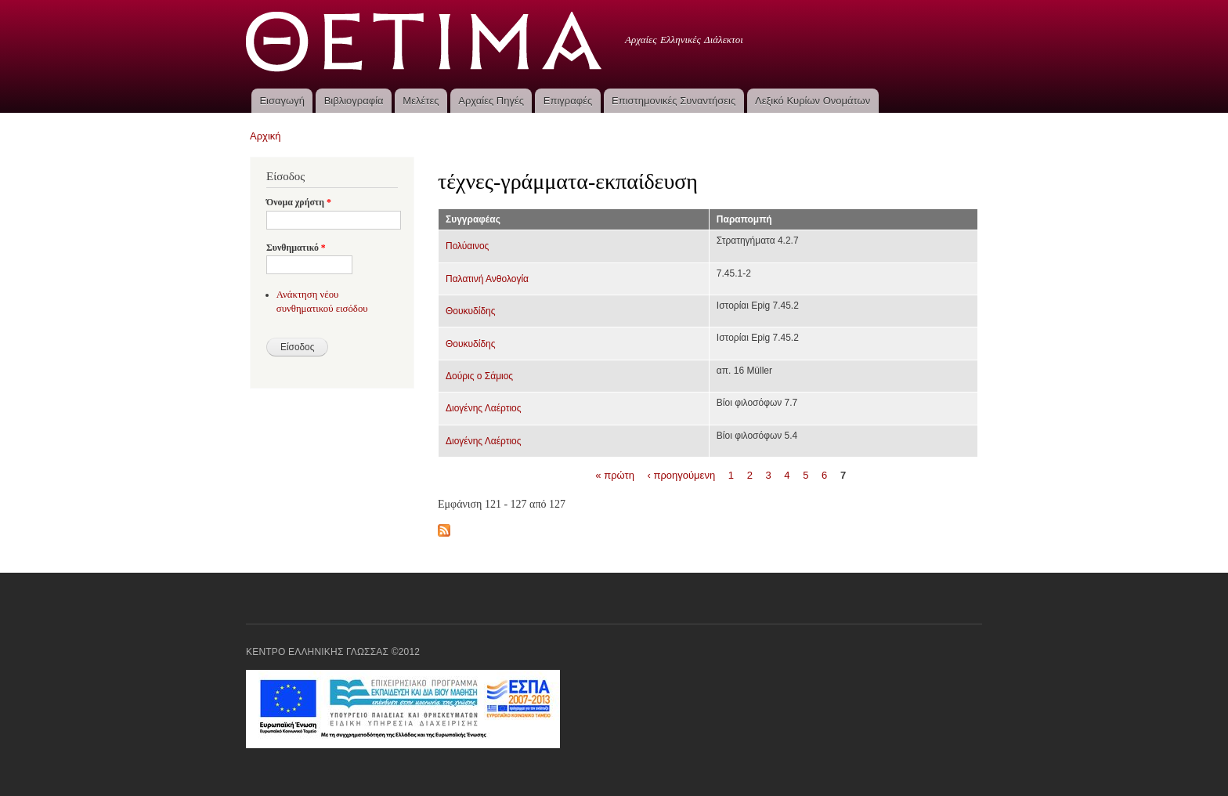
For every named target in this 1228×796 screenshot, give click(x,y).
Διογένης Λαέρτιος (484, 408)
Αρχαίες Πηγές (491, 101)
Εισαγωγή (281, 101)
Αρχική (265, 136)
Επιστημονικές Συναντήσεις (673, 101)
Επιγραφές (568, 101)
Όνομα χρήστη (298, 202)
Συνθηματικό (296, 247)
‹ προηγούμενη (682, 475)
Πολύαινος (467, 246)
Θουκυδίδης (471, 311)
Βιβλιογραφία (354, 101)
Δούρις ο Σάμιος (479, 376)
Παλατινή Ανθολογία (487, 278)
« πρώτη (614, 475)
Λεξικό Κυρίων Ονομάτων (812, 101)
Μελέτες (421, 101)
